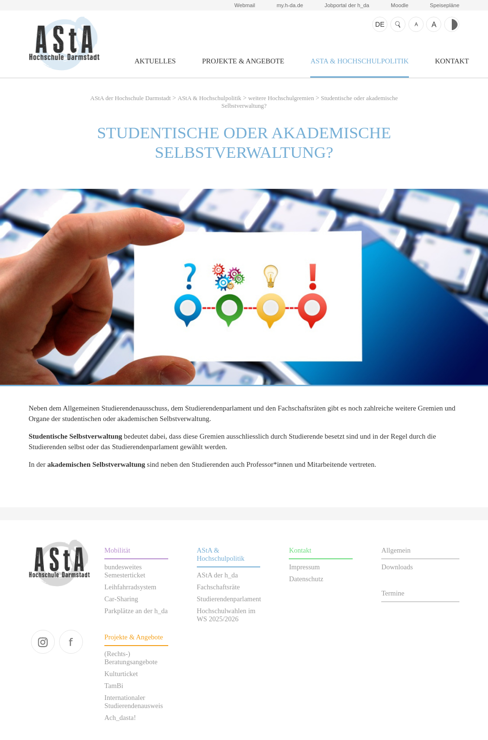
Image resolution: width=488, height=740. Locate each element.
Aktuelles (155, 61)
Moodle (399, 5)
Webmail (244, 5)
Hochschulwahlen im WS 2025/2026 (226, 615)
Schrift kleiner (416, 24)
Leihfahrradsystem (130, 587)
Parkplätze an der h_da (136, 611)
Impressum (304, 567)
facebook (71, 642)
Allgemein (395, 550)
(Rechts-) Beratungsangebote (131, 658)
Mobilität (117, 550)
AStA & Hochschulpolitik (359, 61)
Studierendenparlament (229, 599)
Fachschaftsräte (218, 587)
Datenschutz (306, 579)
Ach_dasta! (120, 717)
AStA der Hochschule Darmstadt (64, 43)
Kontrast (451, 24)
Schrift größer (433, 24)
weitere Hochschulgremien (281, 98)
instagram (43, 642)
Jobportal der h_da (347, 5)
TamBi (113, 685)
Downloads (397, 567)
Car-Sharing (121, 599)
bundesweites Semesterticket (124, 571)
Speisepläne (444, 5)
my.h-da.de (289, 5)
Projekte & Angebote (243, 61)
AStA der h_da (217, 575)
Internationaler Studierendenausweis (133, 701)
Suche (398, 24)
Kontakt (452, 61)
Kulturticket (121, 674)
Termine (392, 593)
